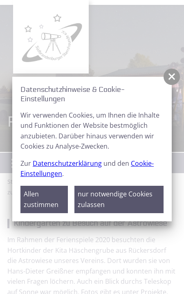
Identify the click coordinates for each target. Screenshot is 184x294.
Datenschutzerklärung (67, 163)
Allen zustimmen (41, 199)
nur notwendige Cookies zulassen (115, 199)
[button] (172, 77)
